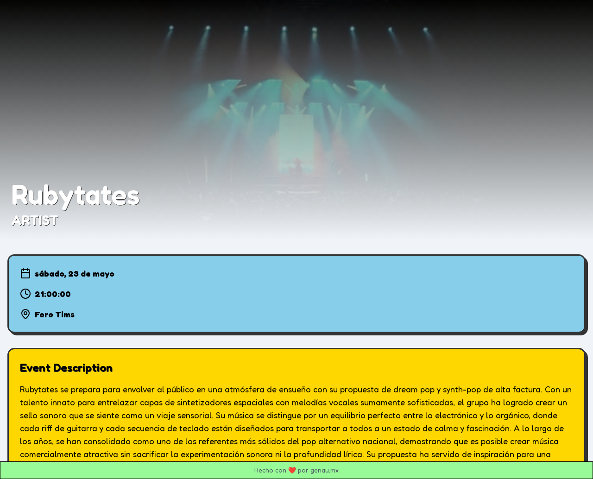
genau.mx (324, 470)
